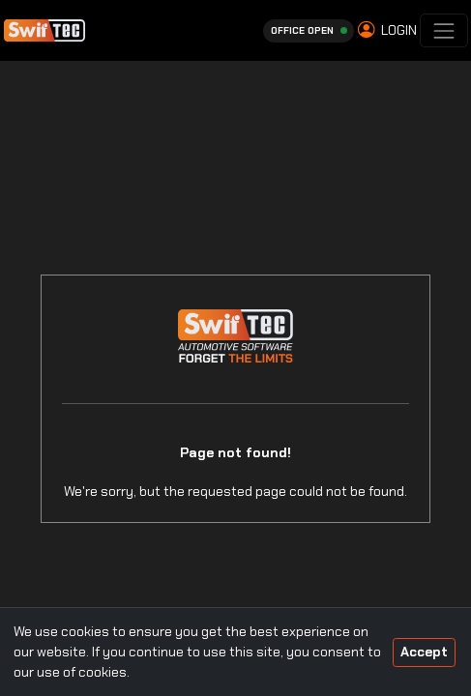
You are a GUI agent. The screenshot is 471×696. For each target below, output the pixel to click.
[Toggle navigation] (443, 30)
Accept (424, 651)
